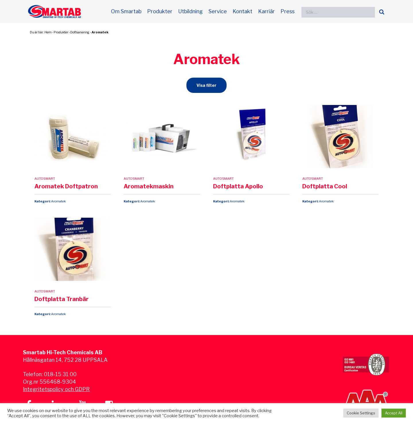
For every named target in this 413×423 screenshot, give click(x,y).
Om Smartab (126, 11)
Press (287, 11)
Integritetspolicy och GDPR (56, 389)
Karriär (266, 11)
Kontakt (242, 11)
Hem (48, 32)
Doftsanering (79, 32)
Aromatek (99, 32)
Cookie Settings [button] (361, 413)
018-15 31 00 (60, 374)
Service (218, 11)
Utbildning (190, 11)
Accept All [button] (393, 413)
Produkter (159, 11)
